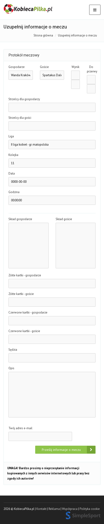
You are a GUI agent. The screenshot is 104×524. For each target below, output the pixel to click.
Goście (44, 67)
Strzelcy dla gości (19, 118)
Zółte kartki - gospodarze (24, 275)
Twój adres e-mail (20, 428)
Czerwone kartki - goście (24, 331)
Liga (11, 136)
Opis (11, 368)
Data (11, 173)
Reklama (54, 509)
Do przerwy (91, 69)
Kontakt (41, 509)
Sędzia (12, 350)
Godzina (13, 192)
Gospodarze (16, 67)
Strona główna (43, 35)
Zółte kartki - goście (21, 294)
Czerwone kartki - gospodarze (27, 312)
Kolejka (13, 155)
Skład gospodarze (20, 219)
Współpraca (69, 509)
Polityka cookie (90, 509)
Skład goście (64, 219)
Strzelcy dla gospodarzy (24, 99)
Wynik (75, 67)
